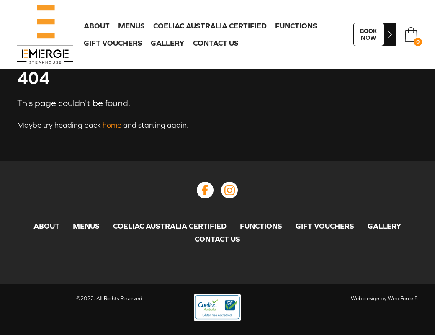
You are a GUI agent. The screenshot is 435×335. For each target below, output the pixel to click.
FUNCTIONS (296, 25)
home (112, 125)
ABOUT (97, 25)
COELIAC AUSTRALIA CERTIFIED (210, 25)
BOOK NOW (368, 34)
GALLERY (168, 43)
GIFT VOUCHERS (113, 43)
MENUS (131, 25)
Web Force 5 (403, 298)
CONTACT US (216, 43)
